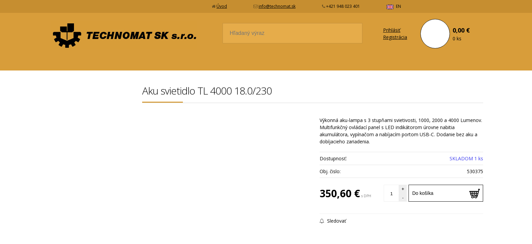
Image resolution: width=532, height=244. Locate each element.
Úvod (221, 6)
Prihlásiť (391, 30)
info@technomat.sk (277, 6)
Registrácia (395, 37)
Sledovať (333, 221)
